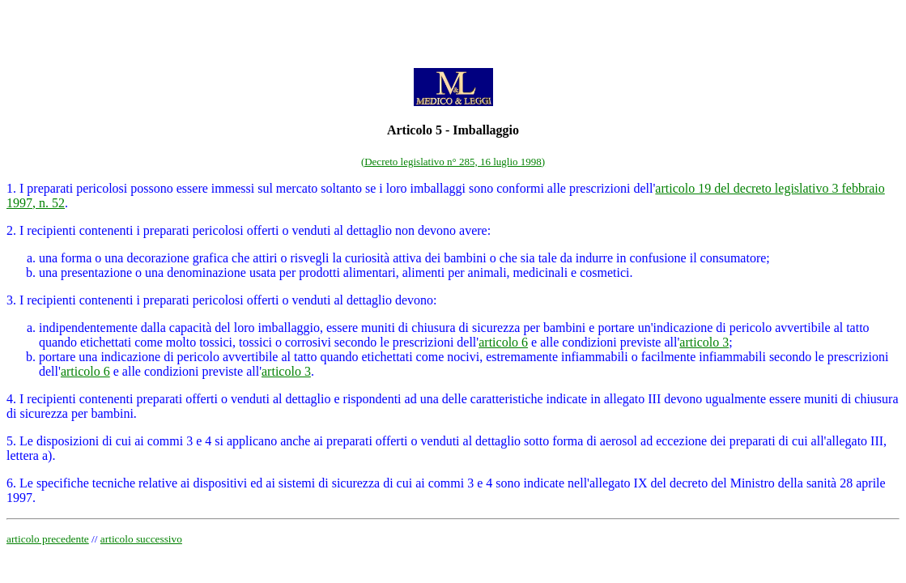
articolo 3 (704, 342)
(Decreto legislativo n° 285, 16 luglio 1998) (453, 161)
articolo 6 (503, 342)
